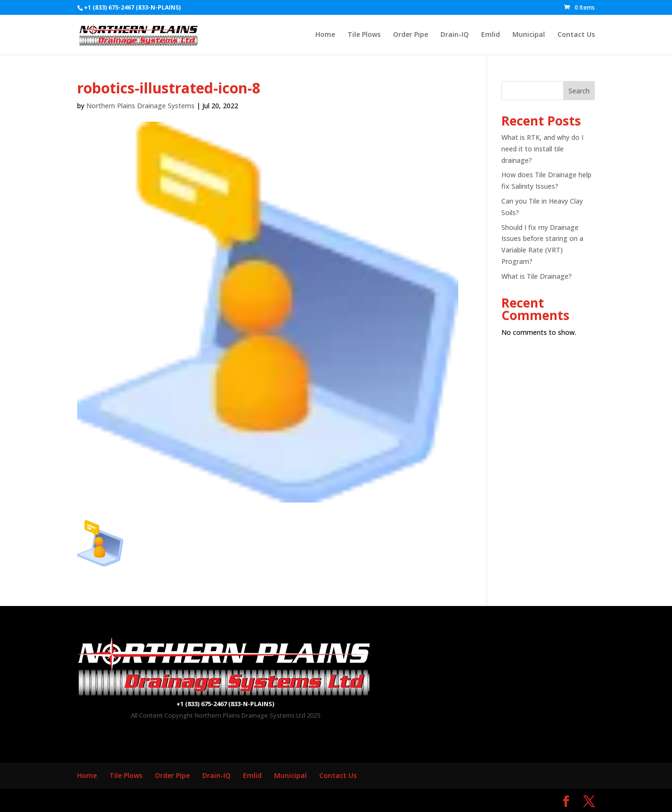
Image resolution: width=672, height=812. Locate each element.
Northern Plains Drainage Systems (140, 105)
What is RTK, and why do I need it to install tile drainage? (542, 149)
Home (325, 35)
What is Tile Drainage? (536, 276)
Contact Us (576, 35)
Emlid (490, 35)
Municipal (528, 35)
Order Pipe (410, 35)
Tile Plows (364, 35)
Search (579, 90)
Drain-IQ (454, 35)
